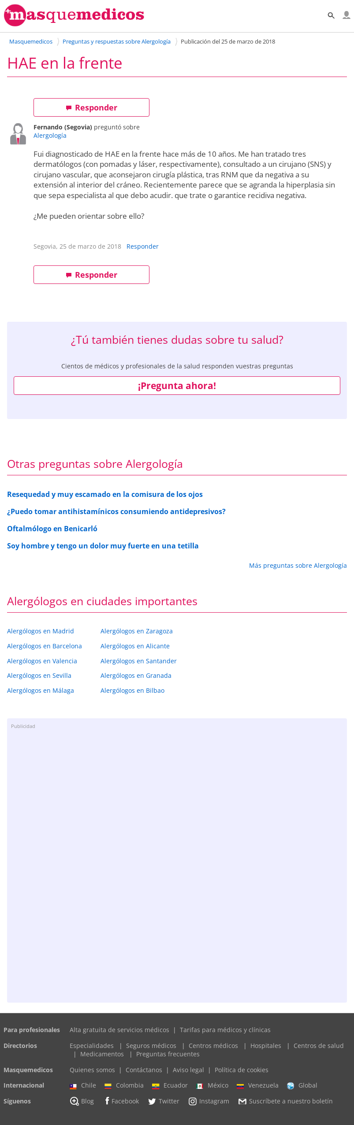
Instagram (208, 1101)
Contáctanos (144, 1070)
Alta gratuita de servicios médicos (119, 1030)
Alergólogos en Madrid (40, 631)
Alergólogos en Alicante (135, 646)
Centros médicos (213, 1045)
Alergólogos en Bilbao (132, 690)
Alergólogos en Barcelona (44, 646)
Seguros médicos (151, 1045)
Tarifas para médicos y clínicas (225, 1030)
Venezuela (258, 1085)
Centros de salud (319, 1045)
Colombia (124, 1085)
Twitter (163, 1101)
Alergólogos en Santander (139, 661)
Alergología (50, 135)
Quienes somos (92, 1070)
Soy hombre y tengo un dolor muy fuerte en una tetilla (103, 546)
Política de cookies (241, 1070)
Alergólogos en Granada (136, 675)
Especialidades (92, 1045)
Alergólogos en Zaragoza (137, 631)
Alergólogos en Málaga (40, 690)
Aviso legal (188, 1070)
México (212, 1085)
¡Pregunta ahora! (177, 385)
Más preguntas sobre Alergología (298, 565)
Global (302, 1085)
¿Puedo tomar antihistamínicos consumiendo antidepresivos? (116, 511)
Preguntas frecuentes (168, 1054)
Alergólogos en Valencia (42, 661)
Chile (83, 1085)
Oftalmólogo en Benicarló (52, 528)
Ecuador (170, 1085)
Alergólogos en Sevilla (39, 675)
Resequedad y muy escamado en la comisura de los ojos (105, 494)
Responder (91, 107)
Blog (82, 1101)
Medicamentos (102, 1054)
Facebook (120, 1101)
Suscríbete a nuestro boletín (285, 1101)
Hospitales (265, 1045)
